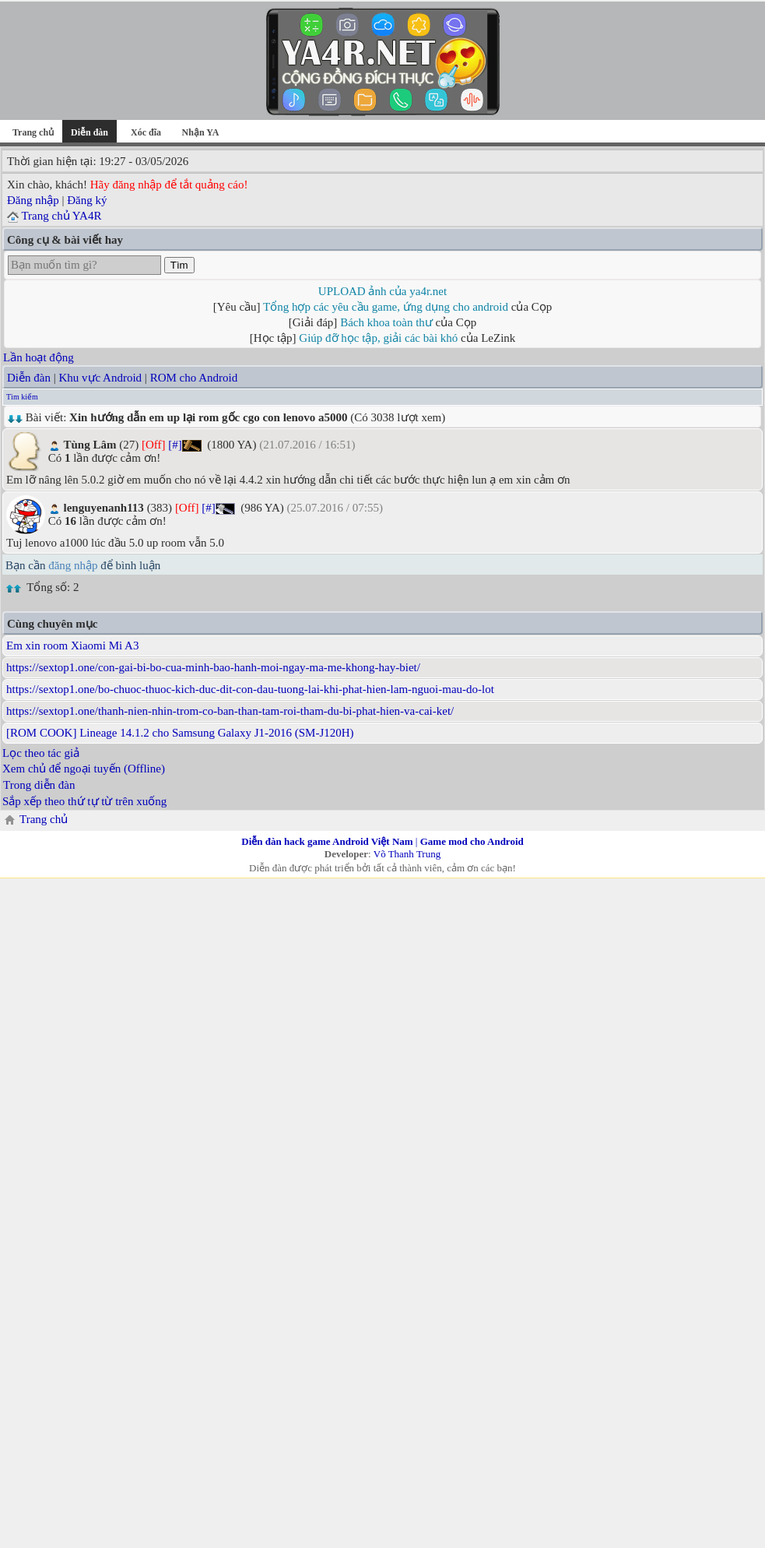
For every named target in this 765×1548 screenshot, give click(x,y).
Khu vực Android (100, 377)
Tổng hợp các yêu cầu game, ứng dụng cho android (385, 307)
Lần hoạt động (38, 357)
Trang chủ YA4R (61, 215)
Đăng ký (87, 200)
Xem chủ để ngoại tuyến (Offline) (83, 768)
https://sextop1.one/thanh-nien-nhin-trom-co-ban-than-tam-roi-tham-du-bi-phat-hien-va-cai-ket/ (230, 711)
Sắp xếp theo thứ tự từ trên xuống (84, 801)
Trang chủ (33, 132)
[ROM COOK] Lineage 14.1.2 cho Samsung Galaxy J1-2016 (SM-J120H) (180, 733)
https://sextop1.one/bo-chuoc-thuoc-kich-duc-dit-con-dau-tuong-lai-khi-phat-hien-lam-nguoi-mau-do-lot (250, 689)
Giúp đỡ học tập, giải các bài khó (378, 338)
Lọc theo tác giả (40, 753)
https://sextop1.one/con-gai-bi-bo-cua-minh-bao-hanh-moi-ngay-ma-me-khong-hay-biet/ (213, 667)
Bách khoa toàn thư (386, 322)
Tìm (179, 265)
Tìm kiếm (22, 396)
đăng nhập (72, 565)
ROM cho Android (194, 377)
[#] (175, 444)
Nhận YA (200, 132)
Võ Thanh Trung (407, 854)
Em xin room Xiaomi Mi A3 (72, 645)
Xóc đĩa (146, 132)
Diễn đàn (29, 377)
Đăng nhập (33, 200)
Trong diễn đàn (39, 785)
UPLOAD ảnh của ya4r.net (382, 291)
